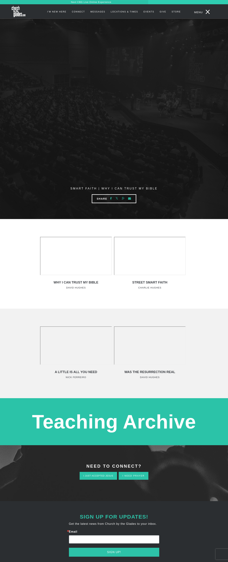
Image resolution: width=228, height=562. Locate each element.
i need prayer (133, 476)
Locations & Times (124, 12)
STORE (176, 12)
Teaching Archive (114, 422)
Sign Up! (114, 552)
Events (149, 12)
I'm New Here (56, 12)
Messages (97, 12)
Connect (78, 12)
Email (73, 531)
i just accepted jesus (98, 476)
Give (163, 12)
